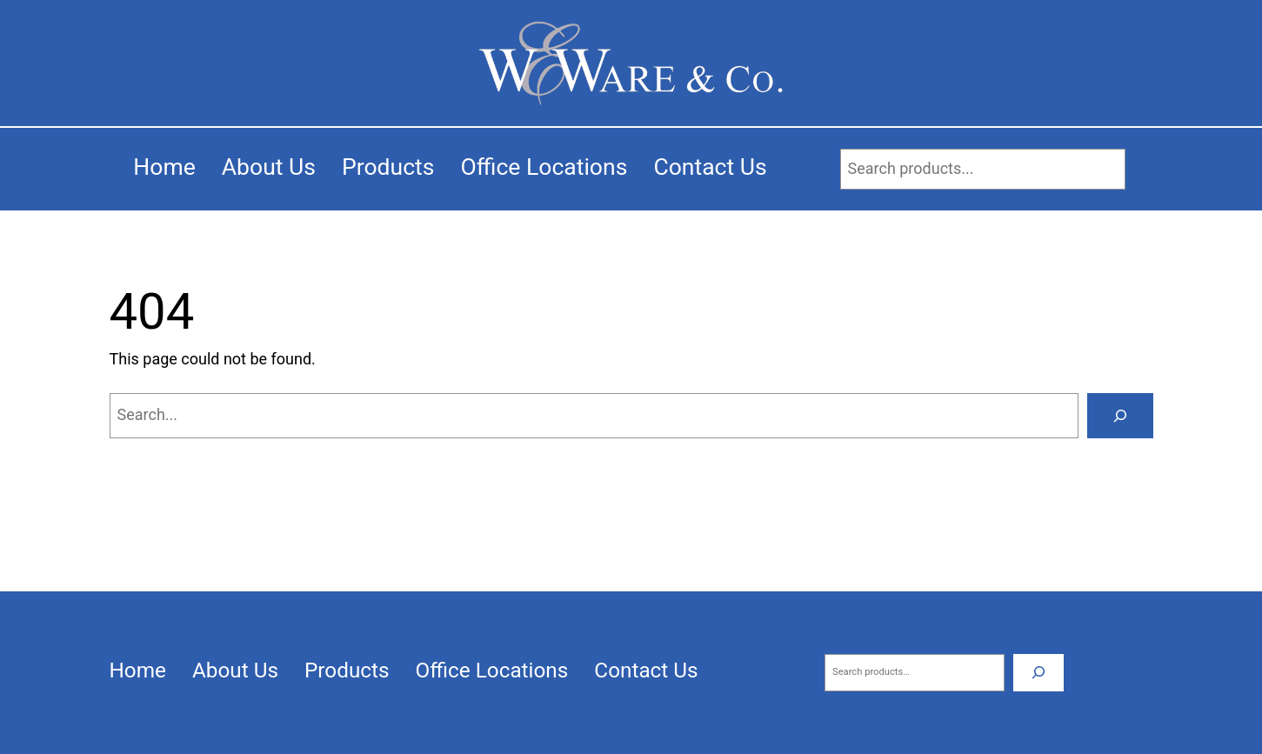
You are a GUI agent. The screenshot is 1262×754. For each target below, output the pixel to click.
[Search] (1120, 415)
